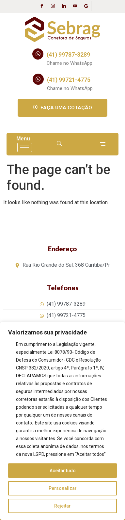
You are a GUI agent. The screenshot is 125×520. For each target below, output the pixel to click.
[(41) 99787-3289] (37, 54)
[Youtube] (75, 6)
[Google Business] (86, 6)
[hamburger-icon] (24, 147)
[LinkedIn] (64, 6)
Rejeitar (62, 506)
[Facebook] (42, 6)
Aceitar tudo (63, 470)
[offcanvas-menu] (102, 144)
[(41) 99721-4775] (38, 79)
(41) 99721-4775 (68, 79)
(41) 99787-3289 (68, 54)
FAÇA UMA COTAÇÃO (62, 108)
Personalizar (63, 488)
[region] (62, 421)
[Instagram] (53, 6)
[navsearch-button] (59, 144)
